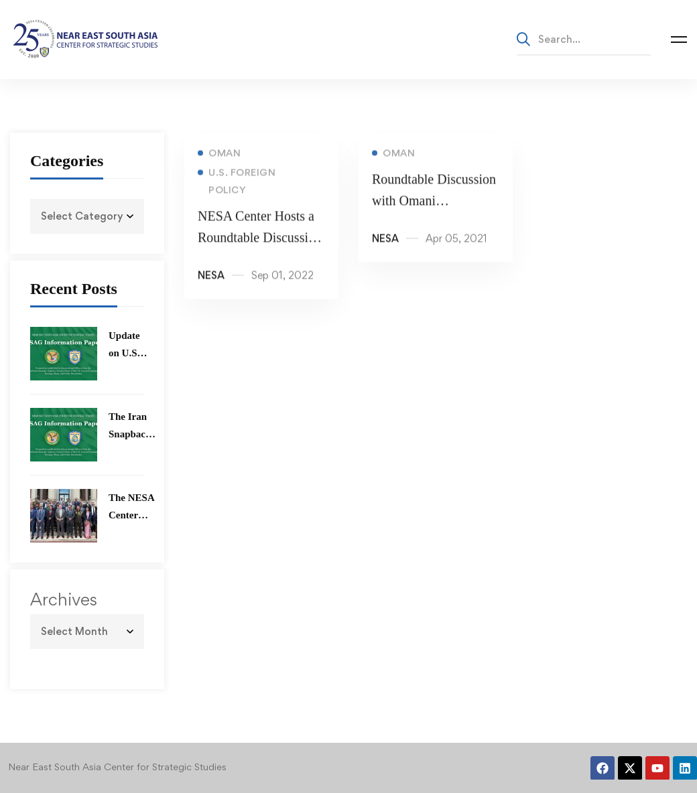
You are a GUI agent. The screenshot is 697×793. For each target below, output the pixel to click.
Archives (63, 599)
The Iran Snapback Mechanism (133, 434)
